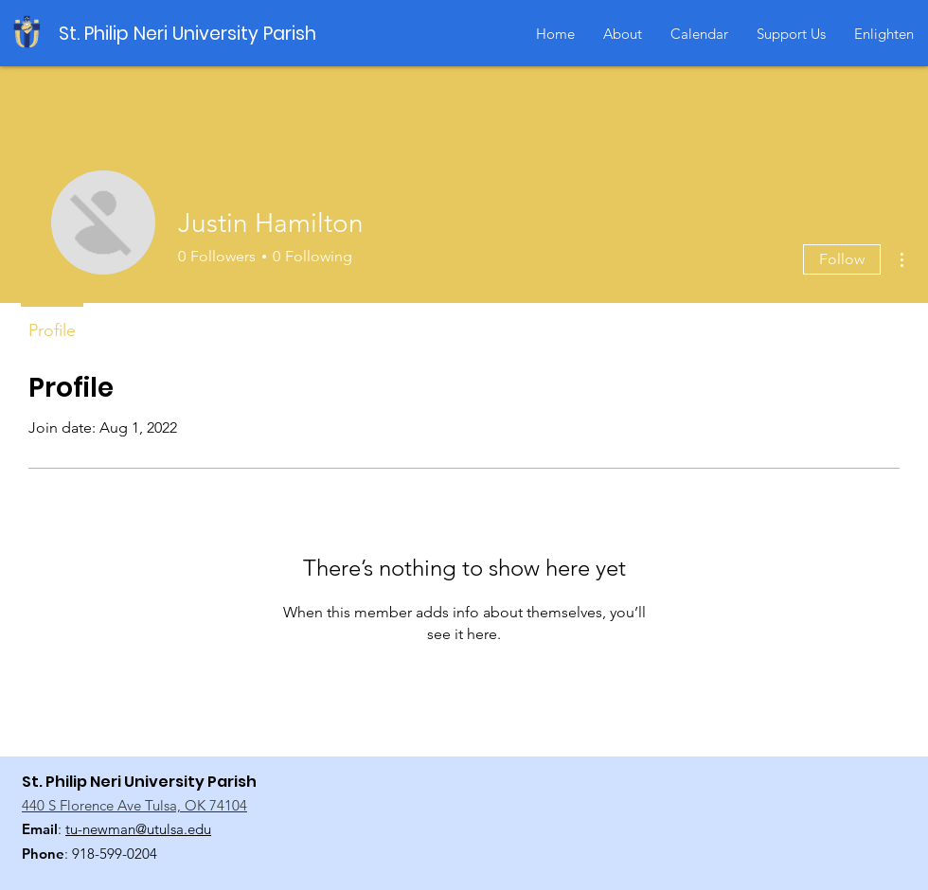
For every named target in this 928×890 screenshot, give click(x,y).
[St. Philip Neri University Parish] (193, 34)
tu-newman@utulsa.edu (138, 829)
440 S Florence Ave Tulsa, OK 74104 (134, 805)
